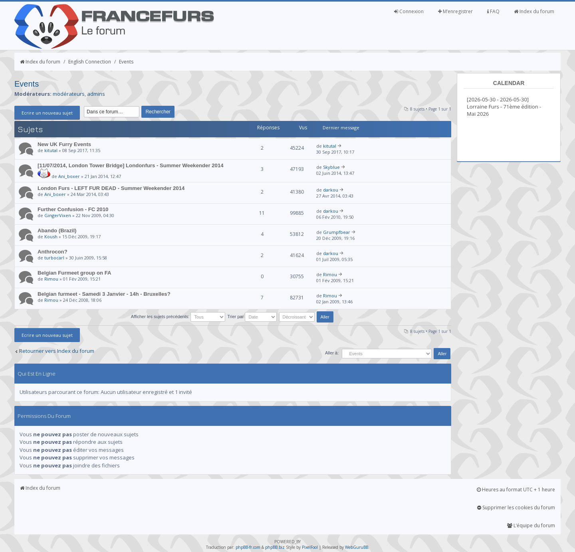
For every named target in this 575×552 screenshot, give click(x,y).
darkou (330, 190)
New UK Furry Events (64, 144)
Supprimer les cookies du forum (516, 507)
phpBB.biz (275, 547)
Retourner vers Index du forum (56, 350)
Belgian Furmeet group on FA (74, 273)
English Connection (89, 61)
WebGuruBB (356, 547)
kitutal (51, 150)
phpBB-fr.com (248, 547)
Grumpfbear (336, 232)
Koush (51, 236)
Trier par (252, 316)
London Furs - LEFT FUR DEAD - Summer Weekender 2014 (111, 188)
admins (96, 93)
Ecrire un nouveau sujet (47, 113)
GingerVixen (57, 215)
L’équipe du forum (531, 525)
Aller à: (332, 352)
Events (126, 61)
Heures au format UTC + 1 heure (516, 489)
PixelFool (310, 547)
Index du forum (534, 11)
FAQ (493, 11)
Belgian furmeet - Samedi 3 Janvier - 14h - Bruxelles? (104, 294)
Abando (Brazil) (57, 230)
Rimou (51, 279)
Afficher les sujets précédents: (178, 316)
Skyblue (331, 167)
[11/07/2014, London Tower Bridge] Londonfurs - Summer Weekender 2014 (131, 165)
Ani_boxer (69, 176)
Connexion (409, 11)
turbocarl (54, 258)
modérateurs (69, 93)
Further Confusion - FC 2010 (73, 209)
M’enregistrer (455, 11)
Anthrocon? (52, 252)
